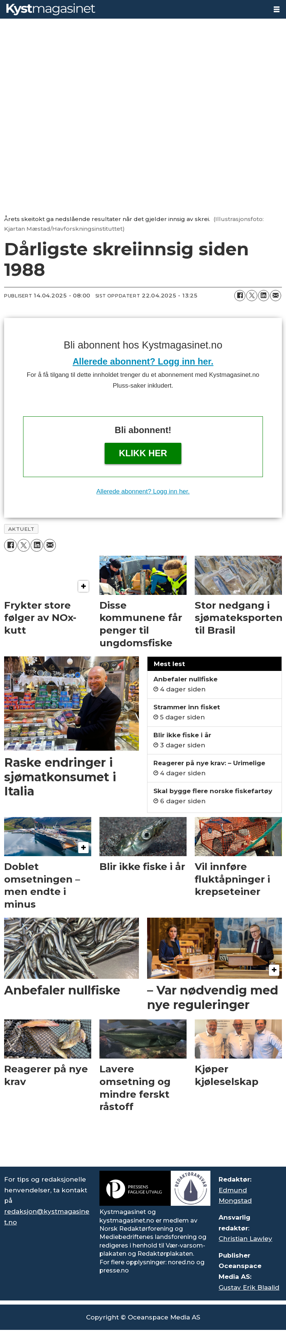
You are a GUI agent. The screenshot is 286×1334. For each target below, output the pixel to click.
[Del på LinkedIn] (263, 295)
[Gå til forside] (133, 9)
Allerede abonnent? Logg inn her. (143, 361)
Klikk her (143, 453)
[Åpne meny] (276, 9)
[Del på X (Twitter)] (251, 295)
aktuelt (21, 529)
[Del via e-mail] (275, 295)
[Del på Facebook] (239, 295)
